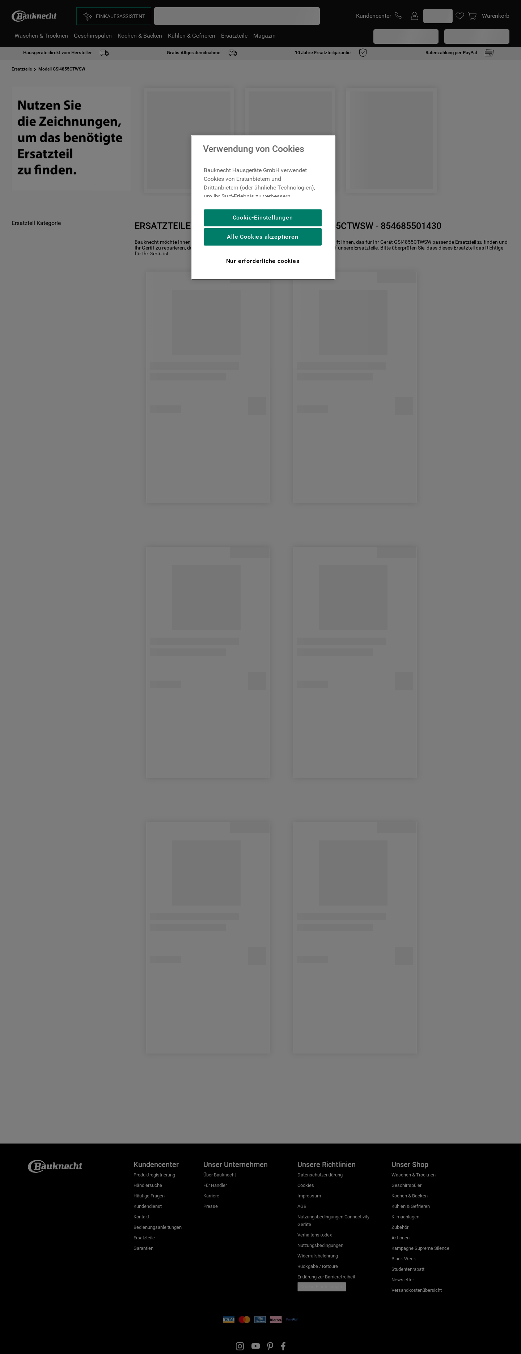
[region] (263, 207)
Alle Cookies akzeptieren (262, 236)
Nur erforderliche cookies (263, 260)
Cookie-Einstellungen (263, 217)
